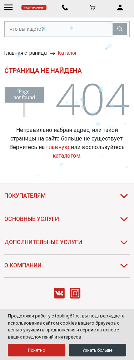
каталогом (66, 155)
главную (57, 147)
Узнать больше (97, 350)
